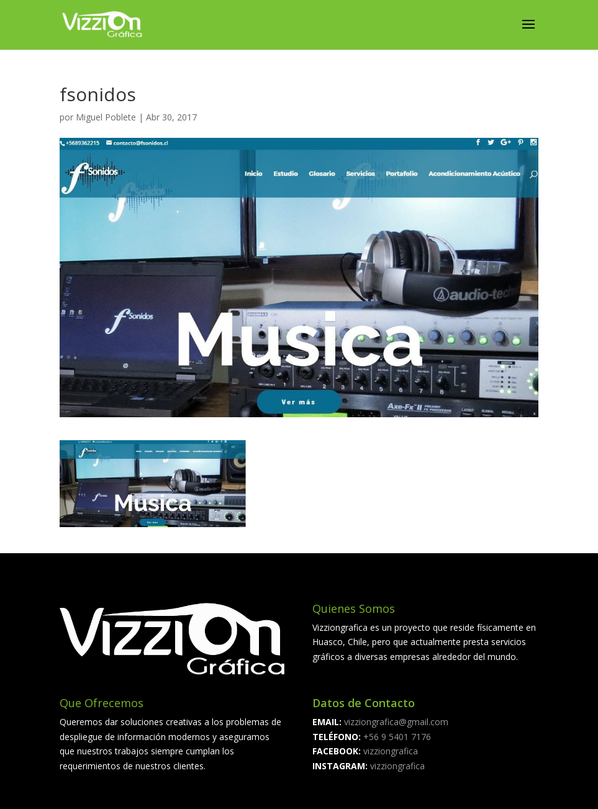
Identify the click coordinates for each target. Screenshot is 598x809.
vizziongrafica (390, 751)
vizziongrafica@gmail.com (396, 722)
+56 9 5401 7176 (396, 737)
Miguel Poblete (106, 117)
